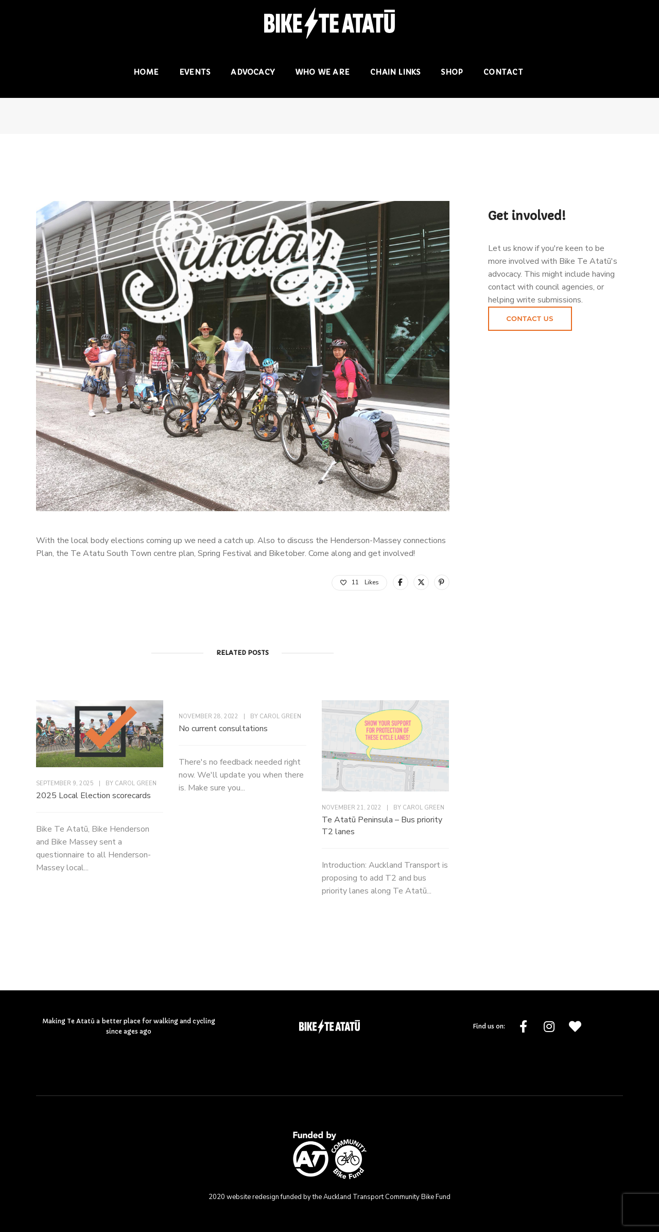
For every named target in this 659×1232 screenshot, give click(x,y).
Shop (452, 72)
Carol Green (136, 783)
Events (194, 72)
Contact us (530, 318)
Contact (503, 72)
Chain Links (395, 72)
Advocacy (252, 72)
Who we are (322, 72)
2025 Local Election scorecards (93, 795)
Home (146, 72)
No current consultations (223, 728)
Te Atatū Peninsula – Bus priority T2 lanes (382, 825)
